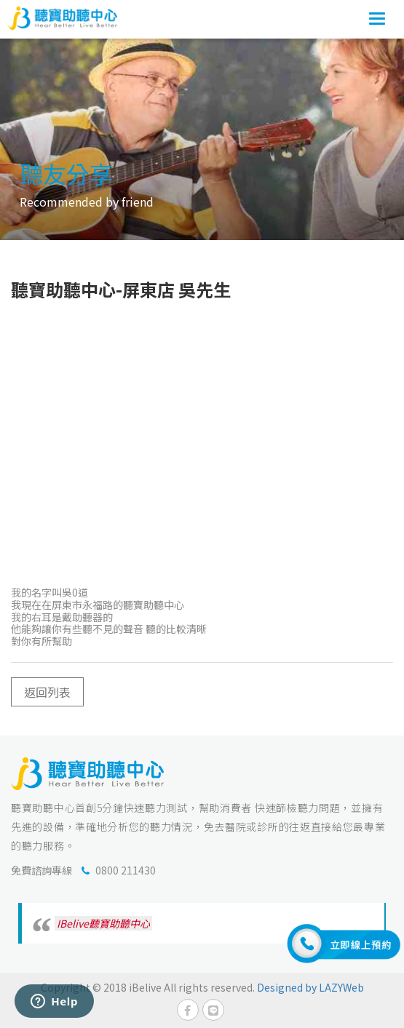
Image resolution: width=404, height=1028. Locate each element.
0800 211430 (125, 870)
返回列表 (47, 692)
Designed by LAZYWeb (310, 987)
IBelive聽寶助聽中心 (103, 923)
